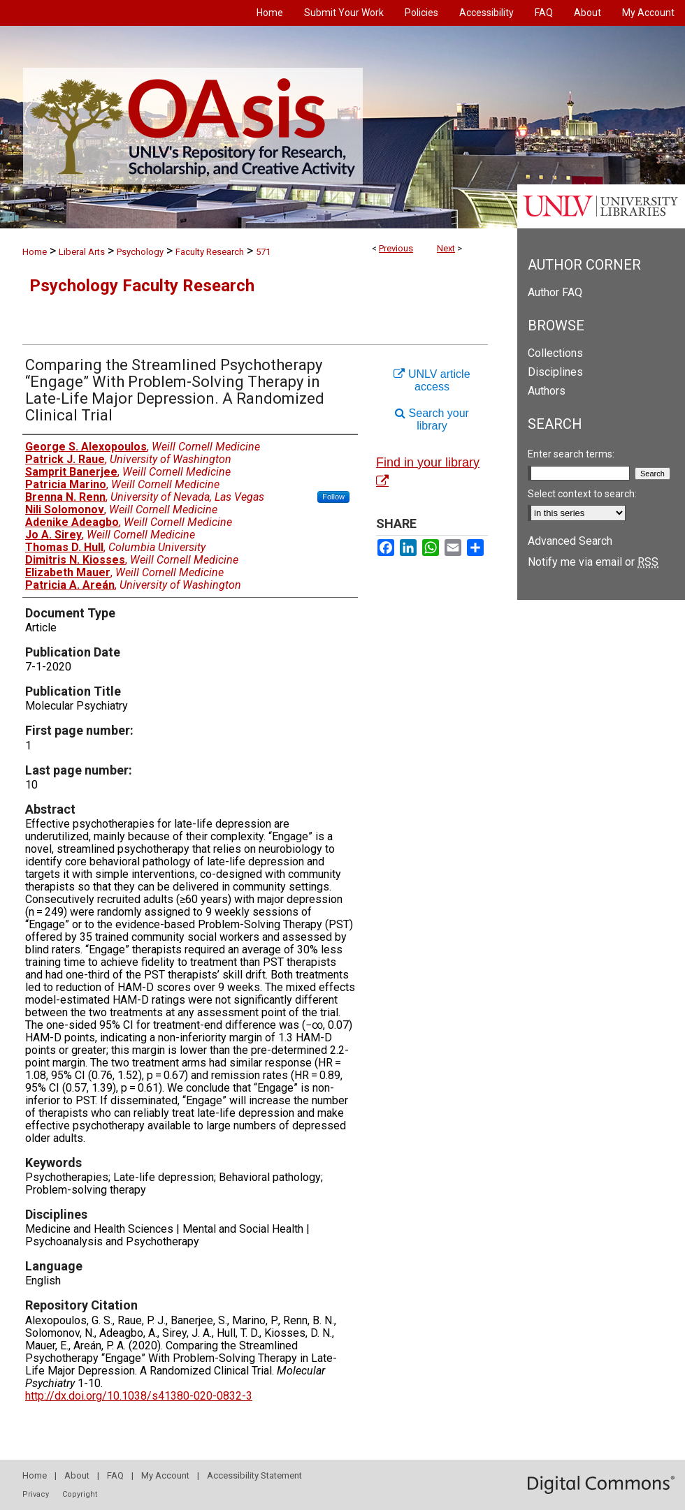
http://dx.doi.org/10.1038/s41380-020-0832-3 (138, 1395)
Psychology (140, 252)
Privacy (35, 1494)
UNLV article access (432, 380)
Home (34, 252)
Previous (396, 248)
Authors (546, 390)
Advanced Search (570, 541)
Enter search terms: (571, 454)
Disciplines (555, 372)
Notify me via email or (593, 562)
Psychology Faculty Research (141, 285)
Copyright (79, 1494)
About (76, 1475)
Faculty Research (209, 252)
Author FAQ (555, 292)
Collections (555, 353)
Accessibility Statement (254, 1475)
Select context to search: (582, 493)
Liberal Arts (82, 252)
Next (446, 248)
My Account (165, 1475)
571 (263, 252)
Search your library (432, 419)
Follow (333, 496)
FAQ (115, 1475)
